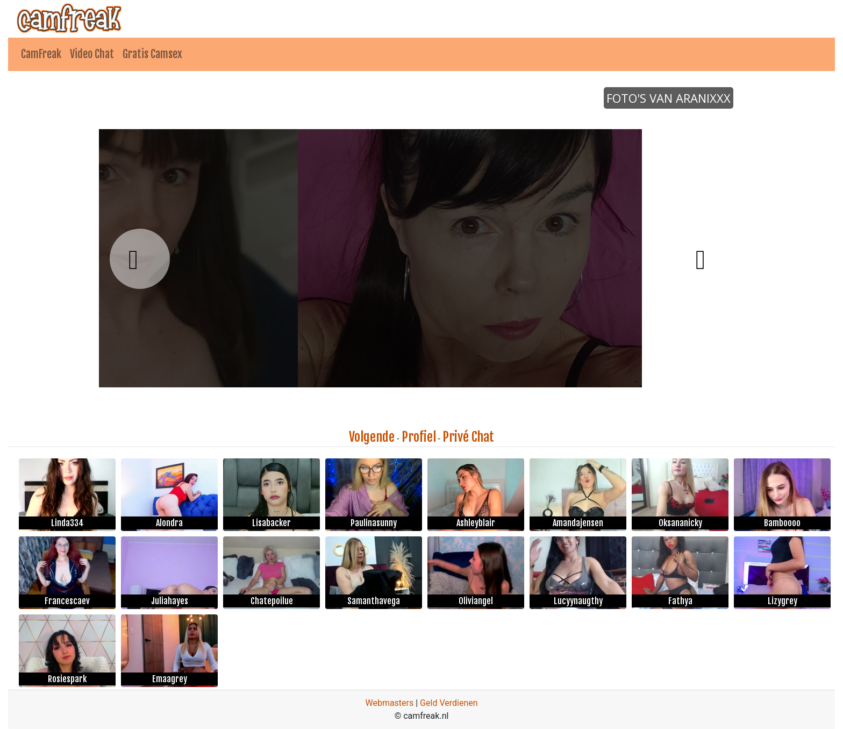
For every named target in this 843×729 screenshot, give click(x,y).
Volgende (372, 437)
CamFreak (41, 54)
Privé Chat (468, 437)
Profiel (419, 437)
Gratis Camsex (152, 54)
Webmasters (389, 703)
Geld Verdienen (448, 703)
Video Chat (92, 54)
